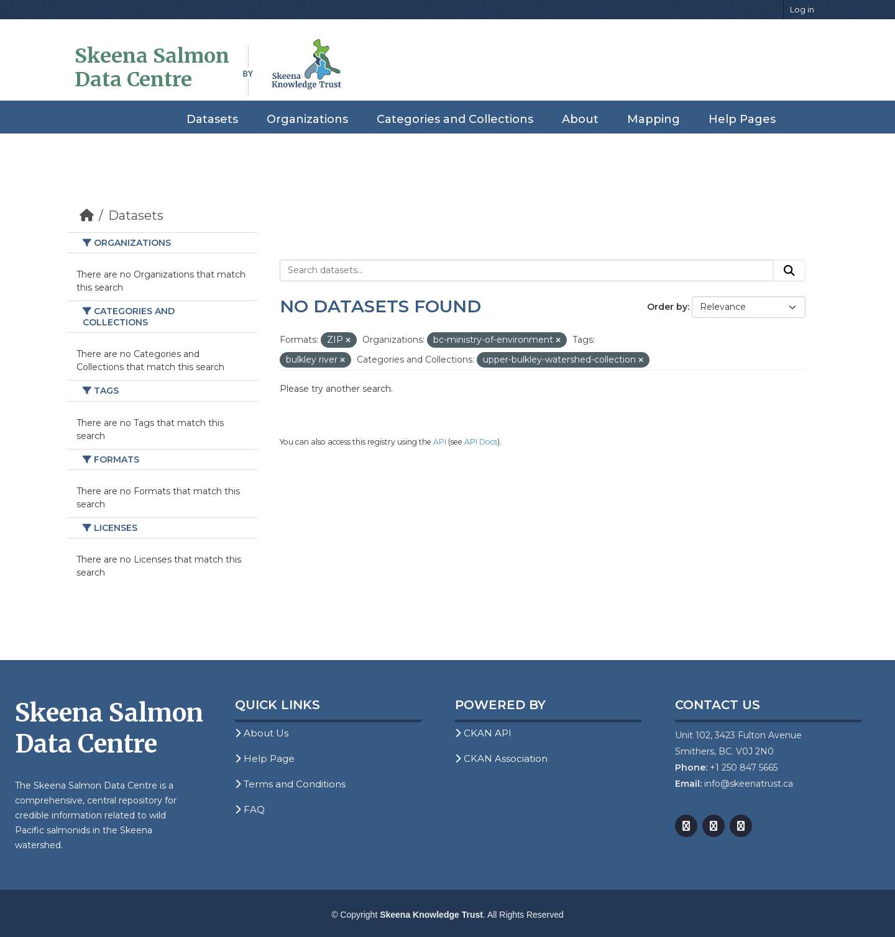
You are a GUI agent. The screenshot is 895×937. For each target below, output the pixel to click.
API (439, 441)
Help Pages (742, 119)
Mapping (653, 119)
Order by (667, 306)
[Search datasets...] (527, 271)
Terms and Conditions (290, 784)
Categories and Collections (455, 119)
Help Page (265, 758)
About (580, 119)
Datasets (212, 119)
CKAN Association (501, 758)
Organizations (307, 119)
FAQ (250, 809)
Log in (802, 9)
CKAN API (483, 733)
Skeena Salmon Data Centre (152, 67)
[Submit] (789, 271)
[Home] (87, 215)
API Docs (480, 441)
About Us (261, 733)
